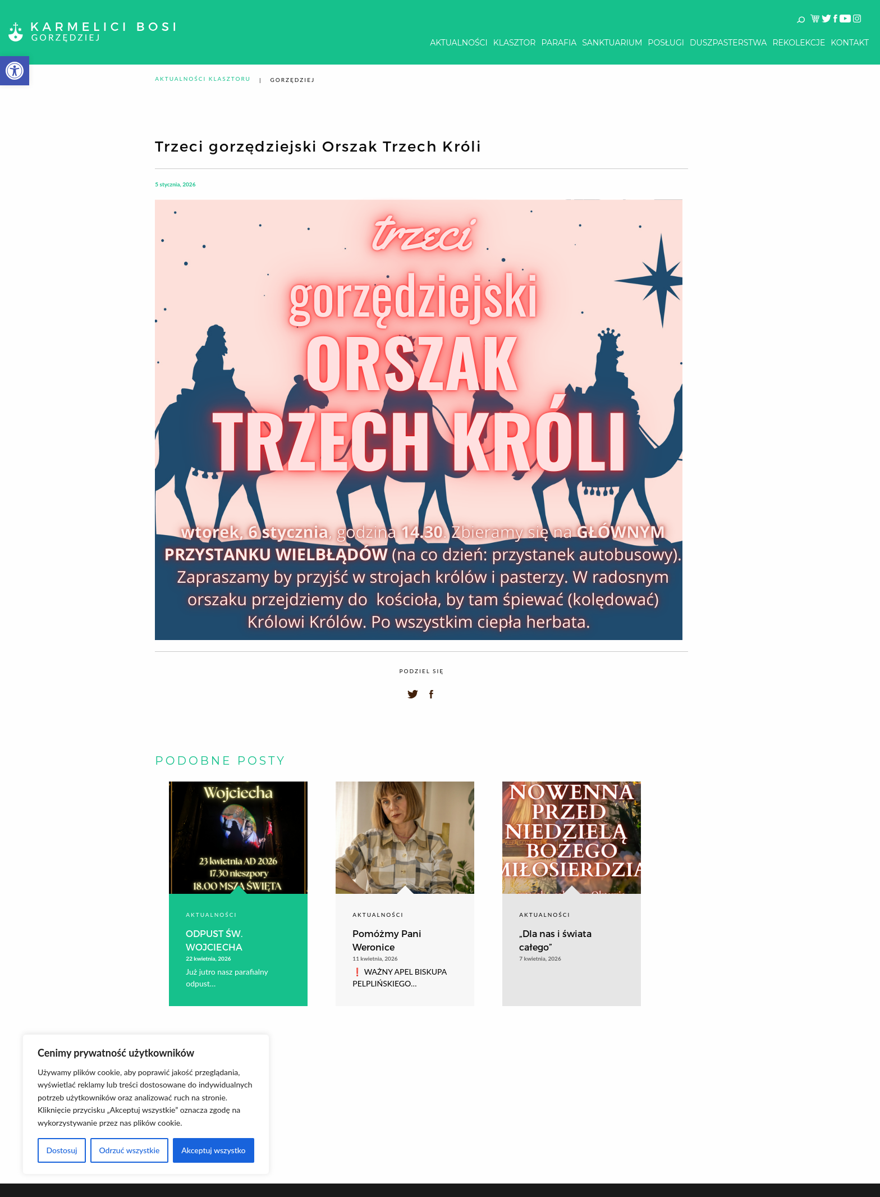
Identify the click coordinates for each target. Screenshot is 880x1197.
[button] (14, 70)
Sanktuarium (612, 43)
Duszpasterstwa (728, 43)
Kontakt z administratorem (783, 1049)
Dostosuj (61, 1150)
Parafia (558, 43)
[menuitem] (458, 43)
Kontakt (850, 43)
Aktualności (458, 43)
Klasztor (514, 43)
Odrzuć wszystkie (129, 1150)
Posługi (666, 43)
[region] (145, 1104)
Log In (850, 1023)
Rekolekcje (798, 43)
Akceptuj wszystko (213, 1150)
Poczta (843, 1049)
